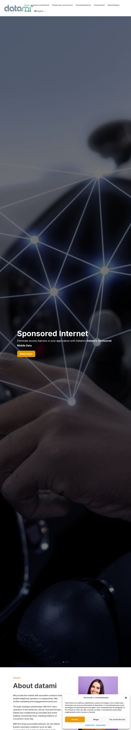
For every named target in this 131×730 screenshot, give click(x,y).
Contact (27, 11)
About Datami (113, 5)
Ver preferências (117, 719)
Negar (96, 719)
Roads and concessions (62, 5)
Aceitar (75, 719)
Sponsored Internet (41, 5)
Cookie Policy (90, 725)
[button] (126, 697)
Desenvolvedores (83, 5)
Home (26, 5)
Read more (26, 354)
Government (99, 5)
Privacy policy (101, 725)
